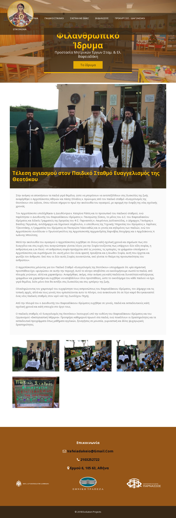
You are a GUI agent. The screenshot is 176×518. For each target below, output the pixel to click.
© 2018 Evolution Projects (88, 511)
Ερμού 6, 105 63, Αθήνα (89, 468)
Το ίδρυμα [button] (88, 65)
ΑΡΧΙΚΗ (16, 18)
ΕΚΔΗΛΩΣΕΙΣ (102, 18)
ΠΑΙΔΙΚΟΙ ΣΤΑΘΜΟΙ (54, 18)
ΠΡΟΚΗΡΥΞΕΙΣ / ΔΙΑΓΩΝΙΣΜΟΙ (130, 18)
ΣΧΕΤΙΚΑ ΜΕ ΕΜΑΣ (79, 18)
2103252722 (89, 459)
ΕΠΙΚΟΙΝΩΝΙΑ (19, 29)
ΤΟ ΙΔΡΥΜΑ (32, 18)
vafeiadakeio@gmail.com (90, 451)
